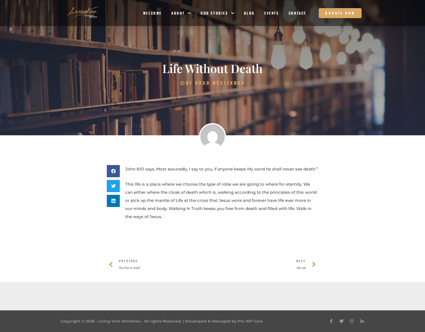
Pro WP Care (250, 321)
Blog (249, 13)
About (181, 13)
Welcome (152, 13)
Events (271, 13)
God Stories (217, 13)
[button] (113, 171)
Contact (297, 13)
